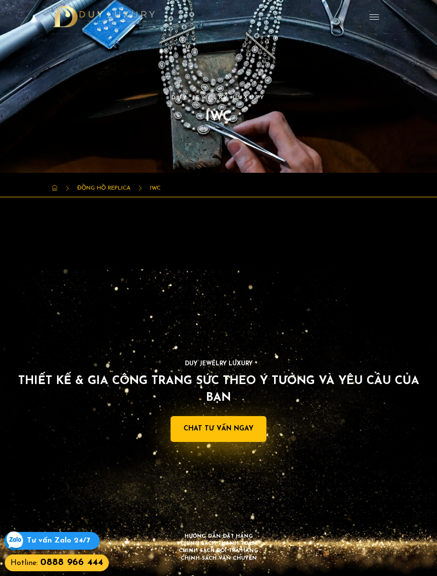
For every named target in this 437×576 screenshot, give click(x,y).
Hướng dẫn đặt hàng (218, 536)
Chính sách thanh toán (218, 543)
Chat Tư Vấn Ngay (218, 428)
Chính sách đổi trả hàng (218, 550)
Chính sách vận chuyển (219, 558)
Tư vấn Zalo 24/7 (58, 541)
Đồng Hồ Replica (103, 188)
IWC (155, 188)
